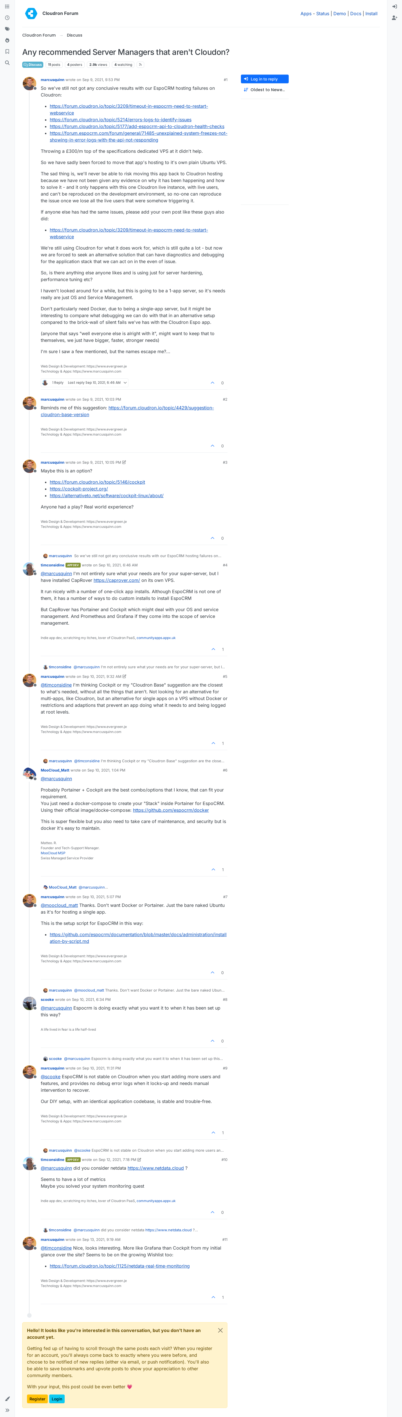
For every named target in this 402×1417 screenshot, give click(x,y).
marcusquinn (52, 79)
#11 (224, 1239)
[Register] (395, 18)
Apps (306, 13)
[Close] (220, 1330)
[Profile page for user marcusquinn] (29, 83)
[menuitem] (395, 6)
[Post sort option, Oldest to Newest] (265, 90)
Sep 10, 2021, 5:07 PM (101, 896)
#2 (225, 399)
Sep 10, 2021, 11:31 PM (101, 1068)
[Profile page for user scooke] (29, 1003)
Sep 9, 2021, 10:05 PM (101, 462)
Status (322, 13)
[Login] (395, 6)
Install (371, 13)
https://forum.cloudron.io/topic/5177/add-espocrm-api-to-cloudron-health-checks (137, 126)
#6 (225, 770)
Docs (355, 13)
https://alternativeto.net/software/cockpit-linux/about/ (107, 495)
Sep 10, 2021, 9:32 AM (101, 676)
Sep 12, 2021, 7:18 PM (117, 1159)
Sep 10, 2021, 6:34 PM (91, 999)
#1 (225, 79)
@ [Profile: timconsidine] (56, 685)
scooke (47, 999)
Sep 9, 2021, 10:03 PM (101, 399)
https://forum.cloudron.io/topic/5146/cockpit (97, 482)
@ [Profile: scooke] (50, 1076)
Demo (339, 13)
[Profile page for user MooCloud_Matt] (29, 774)
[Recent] (7, 18)
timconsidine (52, 565)
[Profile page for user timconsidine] (29, 569)
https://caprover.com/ (117, 580)
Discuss (33, 64)
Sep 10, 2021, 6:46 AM (118, 565)
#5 (225, 676)
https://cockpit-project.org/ (79, 489)
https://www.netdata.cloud (156, 1168)
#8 (225, 999)
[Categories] (7, 6)
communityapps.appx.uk (156, 638)
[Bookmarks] (7, 51)
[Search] (7, 63)
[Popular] (7, 40)
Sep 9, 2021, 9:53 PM (101, 79)
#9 (225, 1068)
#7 (225, 896)
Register (37, 1398)
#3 (225, 462)
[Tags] (7, 29)
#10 (224, 1159)
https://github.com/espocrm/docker (171, 810)
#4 (225, 565)
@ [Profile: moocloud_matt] (59, 905)
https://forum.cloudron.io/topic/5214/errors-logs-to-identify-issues (120, 119)
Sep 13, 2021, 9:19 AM (101, 1239)
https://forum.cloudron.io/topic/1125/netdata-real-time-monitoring (120, 1266)
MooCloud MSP (53, 853)
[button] (7, 1398)
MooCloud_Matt (55, 770)
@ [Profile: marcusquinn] (56, 573)
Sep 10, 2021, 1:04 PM (106, 770)
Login (57, 1398)
